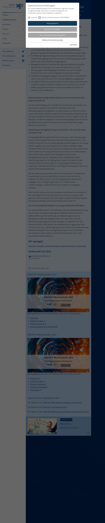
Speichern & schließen (52, 29)
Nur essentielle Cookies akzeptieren (52, 35)
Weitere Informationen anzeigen (52, 40)
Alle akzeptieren (52, 23)
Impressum (73, 44)
